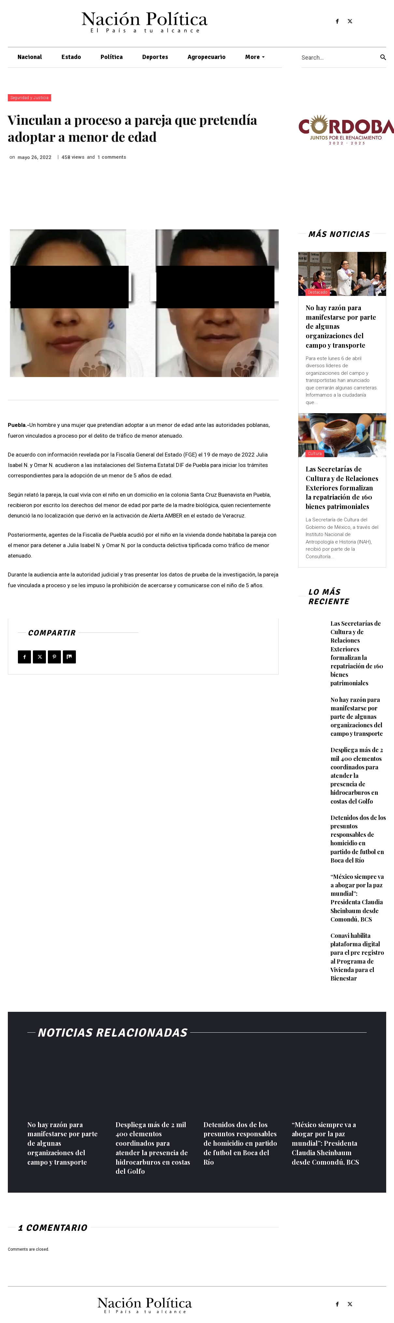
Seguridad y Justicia (29, 97)
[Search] (383, 57)
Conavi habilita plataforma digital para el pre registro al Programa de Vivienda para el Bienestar (358, 951)
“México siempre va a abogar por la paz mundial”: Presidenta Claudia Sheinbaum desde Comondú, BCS (357, 894)
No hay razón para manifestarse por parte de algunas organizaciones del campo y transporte (357, 719)
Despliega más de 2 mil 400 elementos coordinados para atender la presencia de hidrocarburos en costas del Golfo (357, 776)
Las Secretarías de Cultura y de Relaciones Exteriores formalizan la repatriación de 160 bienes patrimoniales (340, 490)
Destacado (318, 292)
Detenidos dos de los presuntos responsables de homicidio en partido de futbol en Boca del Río (237, 1141)
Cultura (315, 452)
